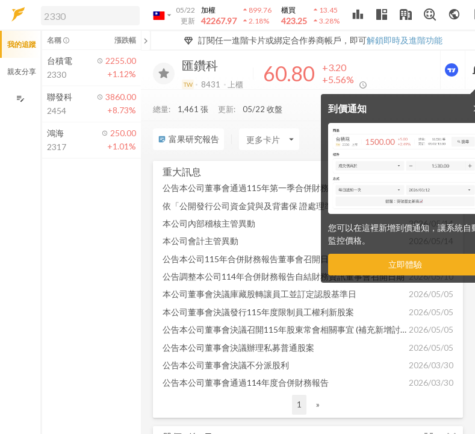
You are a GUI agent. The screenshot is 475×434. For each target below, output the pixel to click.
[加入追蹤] (164, 73)
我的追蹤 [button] (21, 44)
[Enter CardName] (269, 139)
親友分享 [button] (21, 71)
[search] (90, 15)
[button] (88, 15)
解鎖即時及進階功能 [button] (404, 40)
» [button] (318, 404)
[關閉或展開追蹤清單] (145, 40)
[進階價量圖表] (453, 70)
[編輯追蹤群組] (20, 98)
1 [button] (299, 404)
